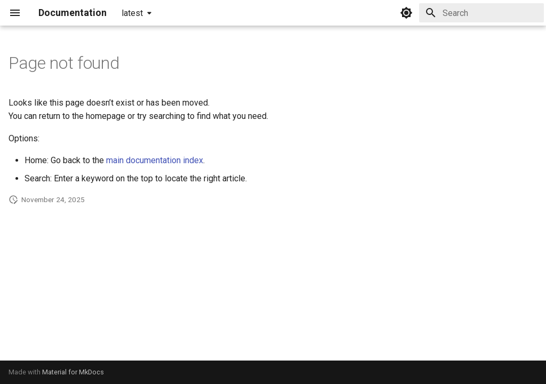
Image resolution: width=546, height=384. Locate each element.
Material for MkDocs (73, 372)
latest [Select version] (132, 13)
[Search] (481, 12)
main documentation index (154, 160)
